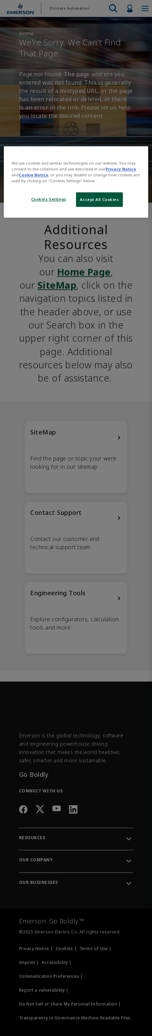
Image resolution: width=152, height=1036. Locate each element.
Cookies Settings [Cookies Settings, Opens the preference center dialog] (48, 199)
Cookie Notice (33, 174)
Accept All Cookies (99, 199)
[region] (76, 182)
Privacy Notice (120, 169)
